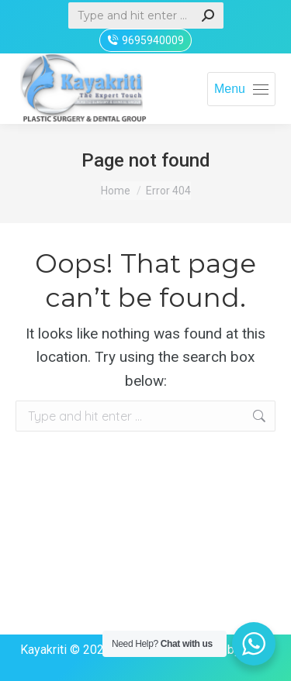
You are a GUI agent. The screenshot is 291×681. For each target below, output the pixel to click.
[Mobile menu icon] (241, 89)
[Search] (145, 15)
